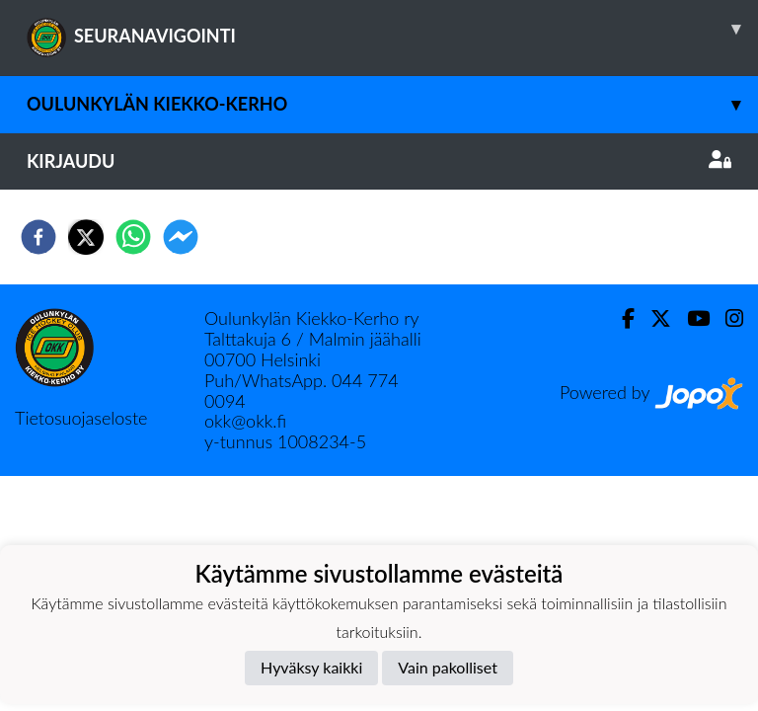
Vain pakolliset (447, 667)
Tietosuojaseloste (81, 418)
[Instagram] (726, 318)
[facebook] (38, 237)
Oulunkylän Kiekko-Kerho (392, 104)
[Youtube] (690, 318)
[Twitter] (653, 318)
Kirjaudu (379, 161)
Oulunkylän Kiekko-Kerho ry (311, 318)
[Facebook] (620, 318)
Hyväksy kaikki (311, 667)
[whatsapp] (133, 237)
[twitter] (86, 237)
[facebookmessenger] (180, 237)
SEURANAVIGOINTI (392, 28)
